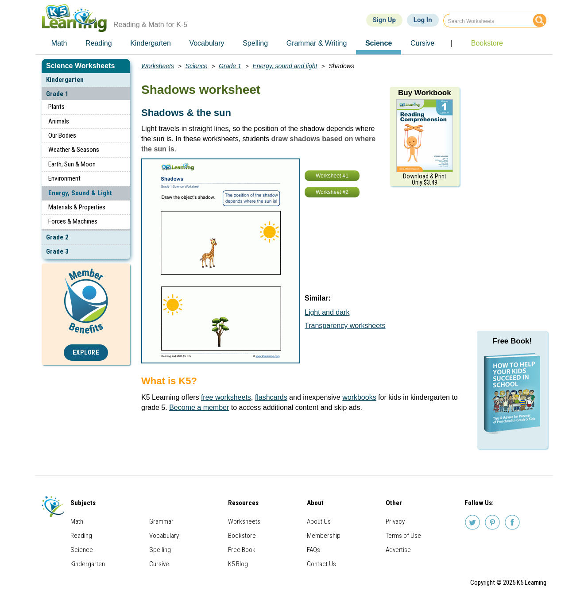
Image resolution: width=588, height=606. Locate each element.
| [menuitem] (452, 43)
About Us (319, 521)
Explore (86, 352)
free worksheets (226, 397)
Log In (423, 20)
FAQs (313, 550)
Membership (323, 536)
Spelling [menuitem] (255, 43)
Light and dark (327, 312)
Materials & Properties (76, 207)
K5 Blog (238, 564)
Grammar (161, 521)
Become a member (199, 407)
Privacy (395, 521)
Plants (56, 107)
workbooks (359, 397)
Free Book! (512, 341)
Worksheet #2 (332, 192)
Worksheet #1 (332, 176)
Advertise (398, 550)
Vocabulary (164, 536)
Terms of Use (403, 536)
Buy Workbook (424, 93)
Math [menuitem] (59, 43)
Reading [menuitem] (98, 43)
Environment (64, 178)
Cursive (159, 564)
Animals (58, 121)
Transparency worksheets (345, 325)
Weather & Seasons (73, 150)
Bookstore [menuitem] (487, 43)
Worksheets (157, 65)
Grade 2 (57, 237)
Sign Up (384, 20)
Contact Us (321, 564)
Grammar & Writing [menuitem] (316, 43)
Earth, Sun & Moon (72, 164)
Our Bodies (62, 135)
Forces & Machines (72, 221)
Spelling (160, 550)
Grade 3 (57, 251)
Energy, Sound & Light (80, 193)
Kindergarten (65, 80)
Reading (81, 536)
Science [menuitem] (378, 43)
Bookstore (242, 536)
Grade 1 (57, 94)
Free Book (241, 550)
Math (76, 521)
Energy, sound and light (284, 65)
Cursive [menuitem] (422, 43)
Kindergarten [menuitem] (150, 43)
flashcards (271, 397)
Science (197, 65)
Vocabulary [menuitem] (206, 43)
